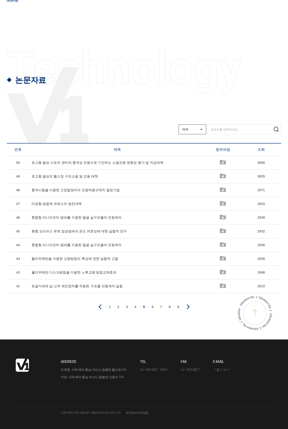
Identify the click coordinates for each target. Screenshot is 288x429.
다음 (188, 306)
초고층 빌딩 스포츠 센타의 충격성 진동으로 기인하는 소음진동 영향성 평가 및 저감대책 (97, 162)
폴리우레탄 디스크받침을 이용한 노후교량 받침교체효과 (74, 272)
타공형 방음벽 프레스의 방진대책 (57, 204)
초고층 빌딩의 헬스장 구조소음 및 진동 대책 (65, 176)
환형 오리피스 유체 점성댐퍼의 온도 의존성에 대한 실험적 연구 (79, 231)
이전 (100, 306)
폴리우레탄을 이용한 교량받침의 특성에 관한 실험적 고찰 (75, 259)
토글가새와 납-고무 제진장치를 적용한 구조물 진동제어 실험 (77, 286)
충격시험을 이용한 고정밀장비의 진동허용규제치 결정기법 (76, 190)
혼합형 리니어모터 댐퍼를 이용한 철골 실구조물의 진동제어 (77, 217)
